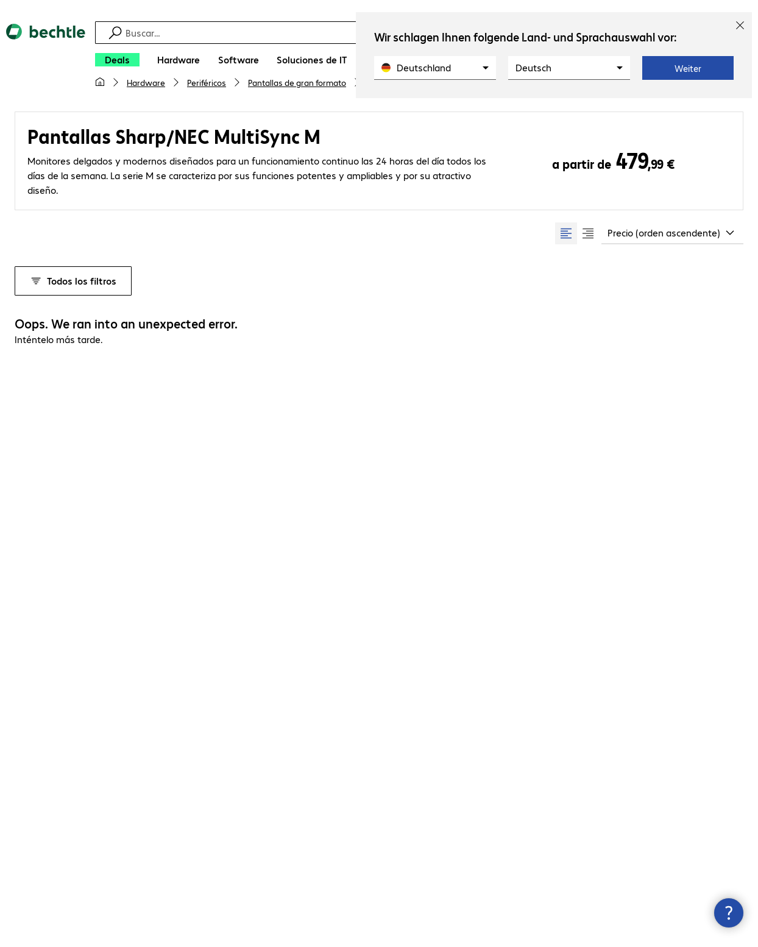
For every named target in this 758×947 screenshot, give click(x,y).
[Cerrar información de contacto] (728, 912)
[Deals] (117, 59)
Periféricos (206, 82)
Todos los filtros (73, 280)
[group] (577, 233)
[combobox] (672, 233)
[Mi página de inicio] (100, 82)
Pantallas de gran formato (297, 82)
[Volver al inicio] (45, 61)
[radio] (566, 233)
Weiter (688, 68)
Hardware (146, 82)
